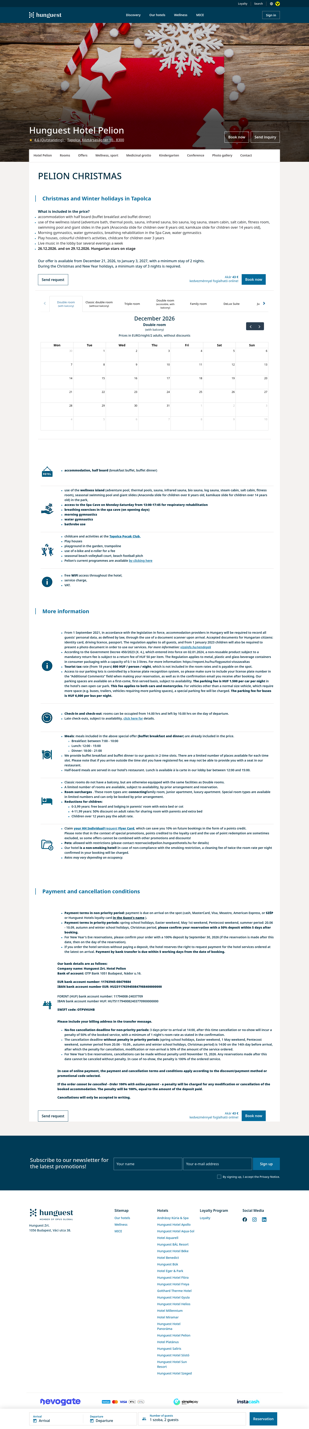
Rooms (65, 155)
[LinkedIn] (264, 1219)
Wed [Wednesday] (122, 345)
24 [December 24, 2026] (168, 392)
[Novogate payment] (60, 1402)
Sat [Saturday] (219, 345)
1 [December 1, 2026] (104, 351)
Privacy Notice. (270, 1177)
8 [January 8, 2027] (201, 419)
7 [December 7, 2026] (71, 364)
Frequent (110, 828)
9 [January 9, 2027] (234, 419)
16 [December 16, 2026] (135, 378)
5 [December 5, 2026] (234, 351)
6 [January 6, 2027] (136, 419)
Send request (53, 279)
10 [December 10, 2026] (168, 364)
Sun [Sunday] (252, 345)
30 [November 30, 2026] (70, 351)
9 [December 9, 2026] (136, 364)
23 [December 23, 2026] (135, 392)
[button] (83, 1418)
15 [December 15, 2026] (103, 378)
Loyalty (242, 4)
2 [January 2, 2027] (234, 405)
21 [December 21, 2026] (70, 392)
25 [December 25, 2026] (200, 392)
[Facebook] (245, 1219)
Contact (246, 155)
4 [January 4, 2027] (71, 419)
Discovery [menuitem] (133, 15)
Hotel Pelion (43, 155)
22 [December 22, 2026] (103, 392)
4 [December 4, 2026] (201, 351)
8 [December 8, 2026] (104, 364)
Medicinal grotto (138, 155)
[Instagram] (254, 1219)
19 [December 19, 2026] (233, 378)
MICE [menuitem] (200, 15)
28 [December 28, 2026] (70, 405)
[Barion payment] (123, 1402)
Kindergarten (169, 155)
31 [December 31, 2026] (168, 405)
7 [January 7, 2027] (169, 419)
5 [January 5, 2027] (104, 419)
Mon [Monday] (57, 345)
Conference (195, 155)
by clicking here (140, 560)
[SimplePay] (185, 1402)
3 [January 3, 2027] (266, 405)
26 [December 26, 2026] (233, 392)
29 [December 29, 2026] (103, 405)
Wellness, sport (106, 155)
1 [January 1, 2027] (201, 405)
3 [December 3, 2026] (169, 351)
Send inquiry (265, 137)
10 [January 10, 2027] (265, 419)
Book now (236, 137)
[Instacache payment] (248, 1402)
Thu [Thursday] (154, 345)
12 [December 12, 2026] (233, 364)
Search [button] (258, 4)
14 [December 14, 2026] (70, 378)
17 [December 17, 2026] (168, 378)
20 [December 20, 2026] (265, 378)
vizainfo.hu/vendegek (195, 647)
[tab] (66, 304)
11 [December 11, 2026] (200, 364)
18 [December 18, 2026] (200, 378)
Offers (83, 155)
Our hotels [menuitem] (157, 15)
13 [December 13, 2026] (265, 364)
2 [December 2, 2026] (136, 351)
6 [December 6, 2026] (266, 351)
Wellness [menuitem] (180, 15)
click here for (133, 718)
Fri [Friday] (187, 345)
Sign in (271, 15)
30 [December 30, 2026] (135, 405)
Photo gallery (222, 155)
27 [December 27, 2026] (265, 392)
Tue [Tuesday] (89, 345)
